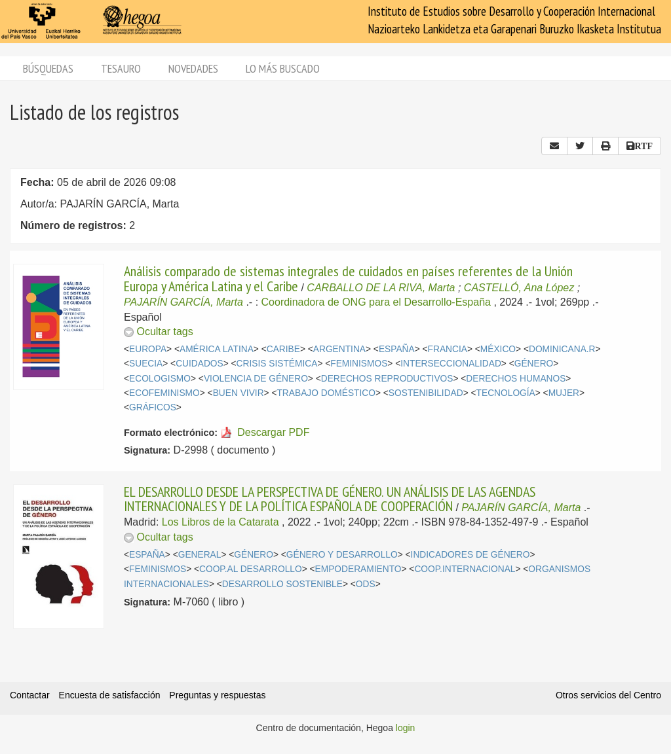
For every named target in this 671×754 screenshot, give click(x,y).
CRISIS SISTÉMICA (277, 363)
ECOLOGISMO (160, 379)
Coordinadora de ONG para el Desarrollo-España (376, 302)
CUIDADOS (199, 363)
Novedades (193, 68)
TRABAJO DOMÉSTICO (326, 393)
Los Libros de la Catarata (220, 522)
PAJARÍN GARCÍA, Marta (183, 302)
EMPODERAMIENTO (358, 569)
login (405, 728)
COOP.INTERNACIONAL (464, 569)
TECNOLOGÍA (505, 393)
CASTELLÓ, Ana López (519, 287)
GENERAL (199, 555)
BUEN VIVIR (238, 393)
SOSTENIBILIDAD (426, 393)
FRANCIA (447, 349)
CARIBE (283, 349)
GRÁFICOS (152, 407)
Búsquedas (48, 68)
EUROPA (147, 349)
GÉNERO (534, 363)
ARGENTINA (339, 349)
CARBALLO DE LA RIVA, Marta (381, 287)
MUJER (563, 393)
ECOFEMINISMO (164, 393)
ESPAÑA (397, 349)
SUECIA (146, 363)
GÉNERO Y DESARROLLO (342, 555)
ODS (365, 584)
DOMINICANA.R (562, 349)
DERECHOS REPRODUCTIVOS (387, 379)
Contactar (30, 695)
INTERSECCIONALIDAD (450, 363)
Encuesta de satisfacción (110, 695)
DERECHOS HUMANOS (516, 379)
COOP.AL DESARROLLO (250, 569)
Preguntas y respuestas (217, 695)
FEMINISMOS (358, 363)
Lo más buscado (283, 68)
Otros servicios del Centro (608, 695)
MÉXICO (498, 349)
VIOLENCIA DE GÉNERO (256, 379)
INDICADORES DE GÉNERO (470, 555)
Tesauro (121, 68)
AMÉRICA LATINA (217, 349)
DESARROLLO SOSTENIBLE (282, 584)
